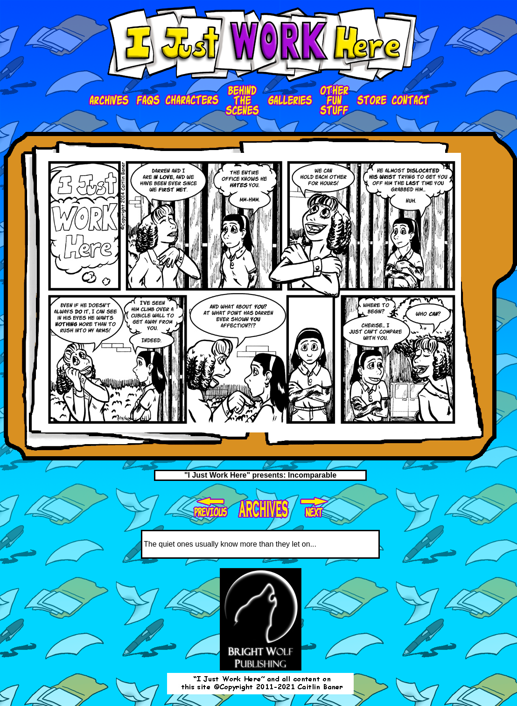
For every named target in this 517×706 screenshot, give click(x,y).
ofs (333, 100)
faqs (148, 100)
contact (411, 100)
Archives (110, 100)
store (370, 100)
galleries (289, 100)
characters (192, 100)
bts (243, 100)
